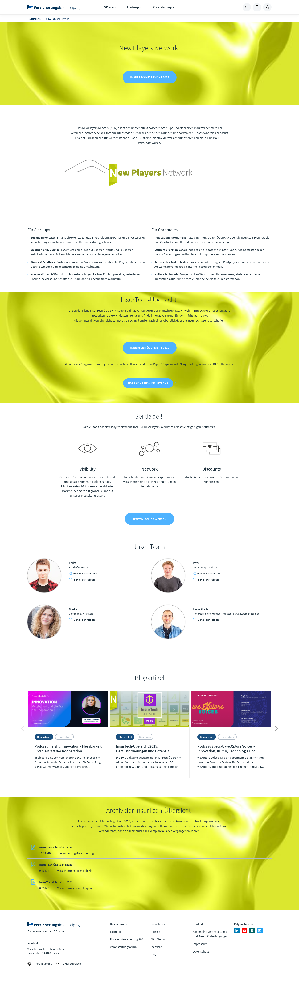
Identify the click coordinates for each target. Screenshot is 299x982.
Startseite (35, 18)
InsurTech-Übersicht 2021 (55, 883)
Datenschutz (201, 952)
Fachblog (116, 932)
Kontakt (198, 925)
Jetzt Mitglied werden (149, 520)
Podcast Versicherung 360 (126, 940)
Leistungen (134, 7)
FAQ (154, 955)
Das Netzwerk (118, 925)
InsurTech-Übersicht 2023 (55, 848)
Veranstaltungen (164, 7)
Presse (155, 932)
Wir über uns (159, 940)
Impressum (200, 945)
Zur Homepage (54, 7)
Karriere (156, 948)
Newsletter (158, 925)
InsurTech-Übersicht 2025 (149, 77)
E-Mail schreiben (82, 580)
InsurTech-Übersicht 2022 (55, 865)
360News (110, 7)
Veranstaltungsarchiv (123, 948)
